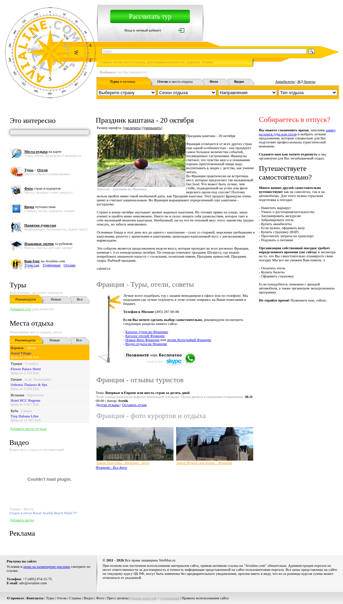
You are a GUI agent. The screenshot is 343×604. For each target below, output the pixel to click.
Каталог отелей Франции (144, 336)
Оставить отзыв (134, 405)
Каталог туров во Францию (146, 332)
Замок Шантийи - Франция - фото (122, 463)
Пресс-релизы (118, 598)
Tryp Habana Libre (25, 416)
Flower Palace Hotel (26, 369)
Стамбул (32, 363)
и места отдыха (175, 81)
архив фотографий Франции (189, 340)
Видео (88, 598)
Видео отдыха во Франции (146, 344)
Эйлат (31, 348)
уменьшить (152, 128)
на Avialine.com (44, 261)
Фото (100, 598)
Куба (14, 411)
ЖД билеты (306, 81)
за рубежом (48, 244)
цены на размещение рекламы (46, 566)
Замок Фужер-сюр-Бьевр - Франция (204, 463)
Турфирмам (51, 265)
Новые (56, 299)
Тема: (143, 393)
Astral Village (21, 353)
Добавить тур (20, 309)
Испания (17, 395)
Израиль (17, 348)
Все (80, 299)
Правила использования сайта (205, 598)
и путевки (122, 81)
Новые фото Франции (142, 340)
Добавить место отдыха (28, 428)
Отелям (69, 265)
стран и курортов (42, 188)
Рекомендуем (25, 299)
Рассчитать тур (150, 16)
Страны (75, 598)
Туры (18, 285)
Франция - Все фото (111, 467)
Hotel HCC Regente (26, 400)
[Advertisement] (217, 489)
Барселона (35, 395)
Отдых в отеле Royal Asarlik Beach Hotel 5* (43, 513)
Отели (62, 598)
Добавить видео (21, 520)
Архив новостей (144, 598)
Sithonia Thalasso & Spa (29, 385)
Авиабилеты (285, 81)
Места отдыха (32, 323)
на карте (43, 151)
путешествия (40, 207)
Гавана (26, 411)
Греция (16, 379)
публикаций (169, 598)
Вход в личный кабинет (143, 30)
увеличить (132, 128)
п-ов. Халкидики (38, 379)
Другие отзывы (108, 405)
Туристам (32, 265)
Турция (16, 363)
